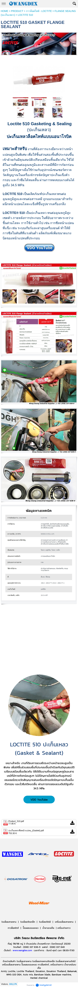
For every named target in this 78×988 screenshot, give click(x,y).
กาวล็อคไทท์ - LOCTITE (39, 11)
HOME (4, 11)
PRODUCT (17, 11)
